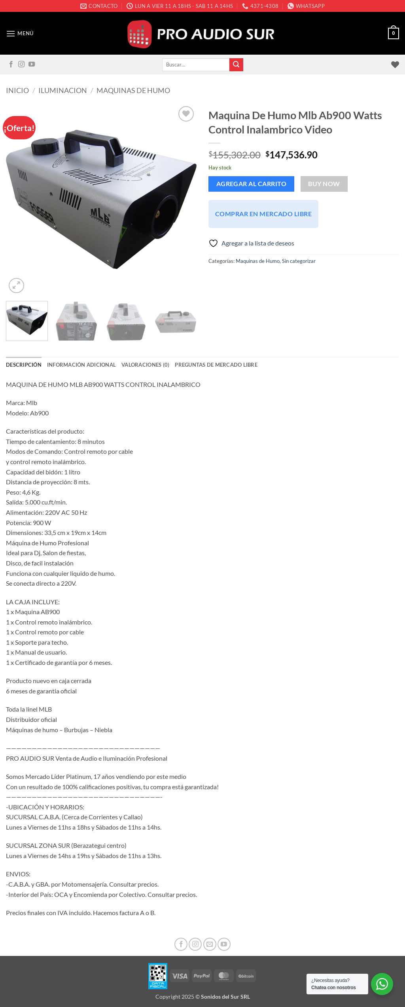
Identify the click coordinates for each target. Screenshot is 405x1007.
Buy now (324, 183)
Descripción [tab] (24, 365)
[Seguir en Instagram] (21, 64)
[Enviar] (236, 65)
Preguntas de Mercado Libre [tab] (216, 365)
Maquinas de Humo (133, 90)
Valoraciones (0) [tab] (145, 365)
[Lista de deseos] (395, 64)
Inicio (17, 90)
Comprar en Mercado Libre (263, 213)
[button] (20, 33)
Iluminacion (62, 90)
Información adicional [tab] (81, 365)
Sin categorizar (299, 261)
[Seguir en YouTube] (31, 64)
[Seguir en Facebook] (11, 64)
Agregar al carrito (251, 183)
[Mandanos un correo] (209, 944)
